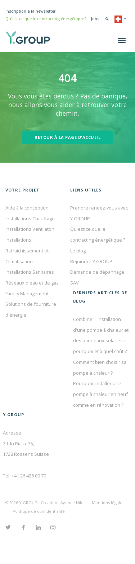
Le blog (78, 250)
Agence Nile (72, 502)
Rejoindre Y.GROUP (91, 261)
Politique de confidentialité (39, 511)
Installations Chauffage (30, 218)
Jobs (95, 18)
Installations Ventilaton (29, 229)
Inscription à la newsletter (30, 11)
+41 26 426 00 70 (29, 475)
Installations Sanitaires (29, 272)
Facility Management (27, 293)
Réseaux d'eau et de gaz (32, 282)
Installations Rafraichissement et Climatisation (27, 250)
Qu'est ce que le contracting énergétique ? (45, 18)
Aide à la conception (27, 207)
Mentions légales (108, 502)
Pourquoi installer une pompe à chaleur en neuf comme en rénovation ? (100, 394)
